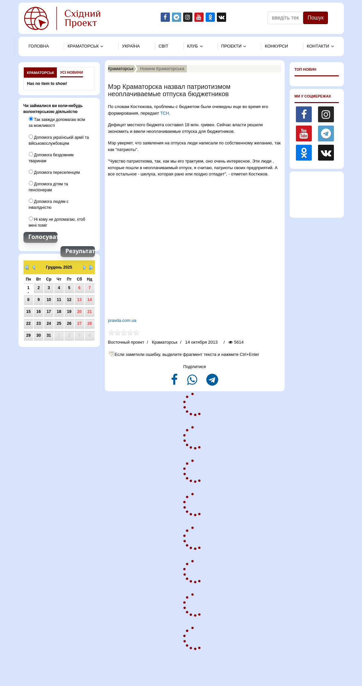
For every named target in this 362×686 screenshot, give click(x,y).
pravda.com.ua (123, 320)
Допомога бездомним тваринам (51, 157)
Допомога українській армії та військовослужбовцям (59, 139)
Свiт (164, 46)
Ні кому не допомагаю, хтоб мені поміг (57, 221)
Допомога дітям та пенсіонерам (48, 186)
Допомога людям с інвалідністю (48, 204)
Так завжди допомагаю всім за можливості (57, 122)
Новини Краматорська (162, 68)
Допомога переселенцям (54, 171)
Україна (131, 46)
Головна (38, 46)
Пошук (315, 17)
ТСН (164, 113)
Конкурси (276, 46)
